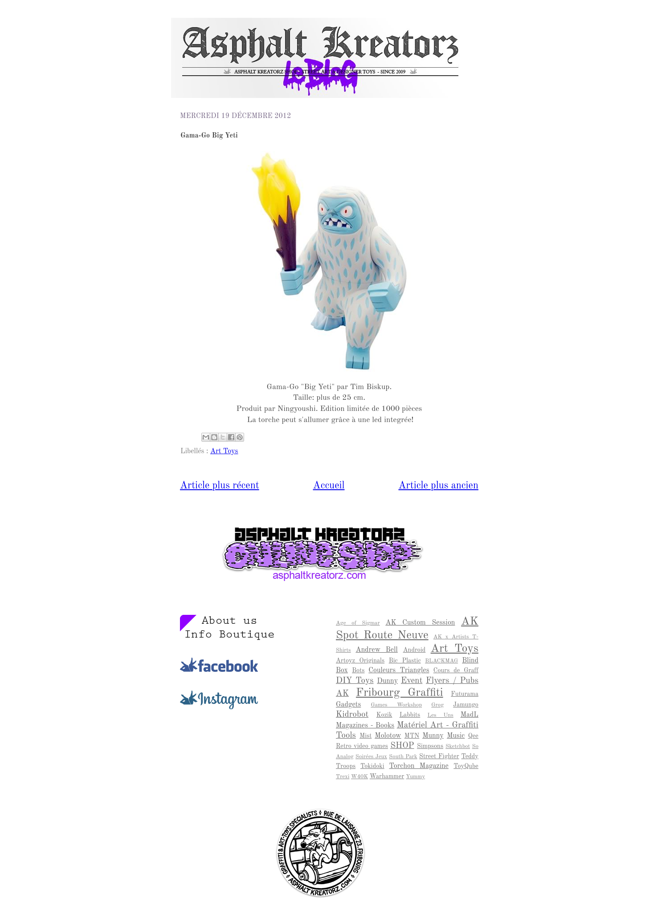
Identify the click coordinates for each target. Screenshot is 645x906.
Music (456, 735)
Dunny (387, 681)
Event (411, 680)
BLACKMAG (441, 661)
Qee (473, 736)
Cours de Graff (455, 670)
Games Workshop (396, 705)
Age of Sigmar (358, 623)
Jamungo (465, 705)
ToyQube (465, 766)
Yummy (415, 777)
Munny (433, 735)
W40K (359, 777)
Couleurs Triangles (398, 670)
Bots (358, 670)
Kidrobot (352, 714)
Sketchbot (457, 746)
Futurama (464, 694)
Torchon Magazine (419, 766)
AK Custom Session (420, 622)
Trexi (342, 777)
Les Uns (440, 715)
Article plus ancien (438, 486)
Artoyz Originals (360, 661)
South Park (403, 757)
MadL (469, 715)
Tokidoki (372, 766)
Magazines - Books (365, 725)
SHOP (402, 745)
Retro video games (362, 746)
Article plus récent (219, 486)
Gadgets (348, 704)
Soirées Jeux (371, 757)
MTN (411, 736)
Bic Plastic (405, 661)
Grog (437, 705)
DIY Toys (355, 680)
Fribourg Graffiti (399, 693)
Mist (365, 736)
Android (414, 650)
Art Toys (224, 451)
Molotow (388, 735)
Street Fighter (439, 756)
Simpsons (430, 746)
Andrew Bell (377, 650)
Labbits (410, 715)
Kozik (384, 715)
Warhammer (387, 776)
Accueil (329, 486)
